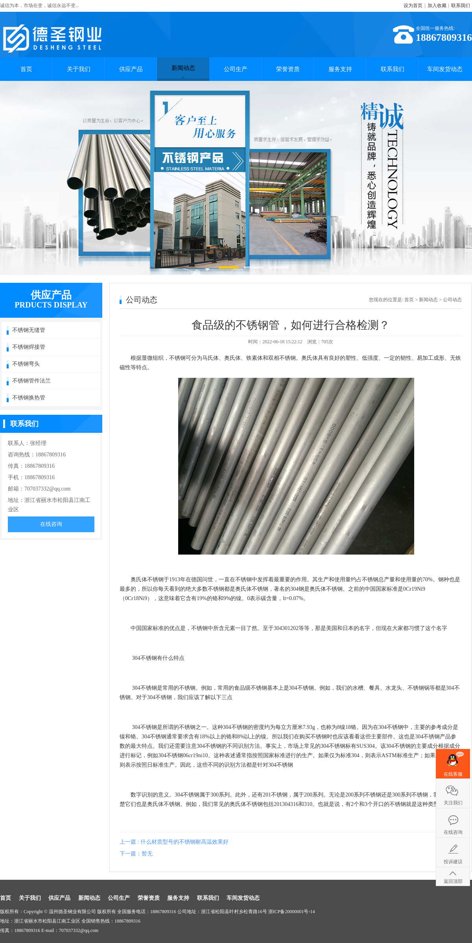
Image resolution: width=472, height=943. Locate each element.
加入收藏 (437, 5)
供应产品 (131, 69)
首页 (26, 69)
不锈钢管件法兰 (31, 381)
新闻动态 (183, 72)
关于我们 (78, 69)
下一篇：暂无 (136, 854)
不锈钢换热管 (28, 398)
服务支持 (340, 69)
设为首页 (413, 5)
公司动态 (452, 299)
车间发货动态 (445, 69)
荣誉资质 (288, 69)
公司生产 (235, 69)
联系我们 (460, 5)
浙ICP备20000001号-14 (291, 911)
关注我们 (453, 803)
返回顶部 (453, 881)
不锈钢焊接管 (28, 347)
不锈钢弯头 (26, 364)
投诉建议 (453, 861)
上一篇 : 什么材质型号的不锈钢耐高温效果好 (174, 842)
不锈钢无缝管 (28, 330)
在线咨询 (51, 524)
